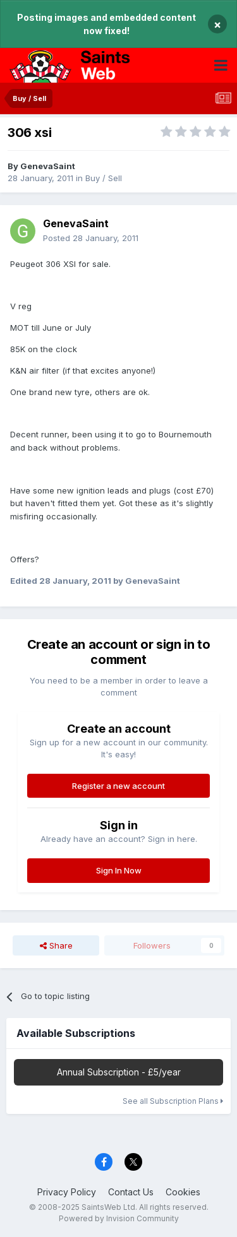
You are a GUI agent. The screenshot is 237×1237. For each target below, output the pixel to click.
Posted (90, 238)
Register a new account (118, 786)
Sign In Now (119, 870)
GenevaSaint (47, 166)
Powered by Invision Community (119, 1218)
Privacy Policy (66, 1192)
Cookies (183, 1192)
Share (56, 945)
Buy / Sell (103, 178)
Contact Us (131, 1192)
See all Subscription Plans (173, 1101)
